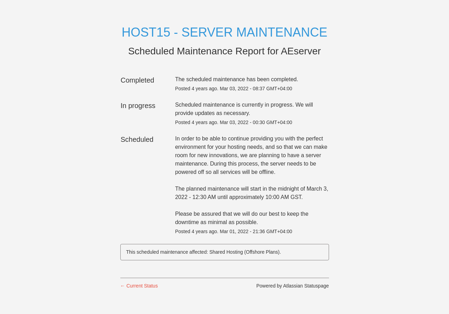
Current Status (139, 286)
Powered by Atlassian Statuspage (292, 286)
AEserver (301, 51)
